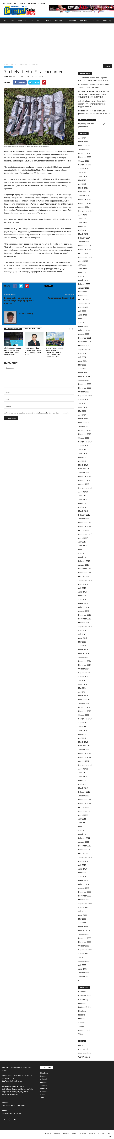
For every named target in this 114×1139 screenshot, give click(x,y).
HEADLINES (9, 20)
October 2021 (83, 346)
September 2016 (85, 580)
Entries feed (83, 1049)
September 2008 (85, 950)
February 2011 (84, 838)
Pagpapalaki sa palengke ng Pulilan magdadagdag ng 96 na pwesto (19, 300)
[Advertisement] (57, 43)
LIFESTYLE (71, 20)
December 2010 (84, 846)
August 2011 (83, 815)
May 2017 (82, 550)
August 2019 (83, 446)
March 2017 (83, 557)
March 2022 (83, 326)
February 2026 (84, 146)
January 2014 (83, 703)
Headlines (13, 64)
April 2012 (82, 784)
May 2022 (82, 319)
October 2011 (83, 807)
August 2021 (83, 353)
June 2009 (82, 915)
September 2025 (85, 165)
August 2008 (83, 954)
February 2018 (84, 515)
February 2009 (84, 930)
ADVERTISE (32, 3)
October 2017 (83, 530)
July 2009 (82, 911)
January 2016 (83, 611)
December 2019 (84, 430)
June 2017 (82, 546)
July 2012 (82, 773)
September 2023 (85, 257)
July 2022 (82, 311)
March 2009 (83, 927)
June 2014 (82, 684)
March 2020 (83, 419)
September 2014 (85, 673)
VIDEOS (96, 20)
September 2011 (85, 811)
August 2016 (83, 584)
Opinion (81, 1019)
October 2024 (83, 207)
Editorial (43, 1079)
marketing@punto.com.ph (11, 1113)
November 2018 (84, 480)
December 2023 (84, 246)
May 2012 (82, 780)
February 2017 (84, 561)
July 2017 (82, 542)
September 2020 (85, 396)
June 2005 (82, 969)
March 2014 (83, 696)
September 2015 (85, 626)
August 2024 (83, 215)
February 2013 (84, 746)
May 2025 (82, 180)
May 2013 (82, 734)
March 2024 (83, 234)
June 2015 (82, 638)
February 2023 (84, 284)
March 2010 (83, 880)
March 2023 (83, 280)
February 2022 (84, 330)
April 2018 (82, 507)
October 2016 (83, 576)
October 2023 (83, 253)
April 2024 (82, 230)
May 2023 (82, 273)
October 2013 (83, 715)
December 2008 (84, 938)
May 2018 (82, 503)
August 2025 (83, 169)
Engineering (83, 999)
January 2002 (83, 977)
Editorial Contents (85, 996)
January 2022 (83, 334)
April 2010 (82, 877)
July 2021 (82, 357)
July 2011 (82, 819)
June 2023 (82, 269)
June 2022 (82, 315)
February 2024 (84, 238)
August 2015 (83, 630)
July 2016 (82, 588)
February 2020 (84, 423)
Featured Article (84, 1007)
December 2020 (84, 384)
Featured (81, 1003)
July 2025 (82, 172)
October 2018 (83, 484)
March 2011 (83, 834)
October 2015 (83, 623)
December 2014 (84, 661)
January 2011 (83, 842)
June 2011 (82, 823)
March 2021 (83, 373)
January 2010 (83, 888)
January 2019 (83, 473)
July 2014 (82, 680)
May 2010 (82, 873)
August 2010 (83, 861)
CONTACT (23, 3)
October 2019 (83, 438)
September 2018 (85, 488)
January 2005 (83, 973)
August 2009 (83, 907)
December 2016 (84, 569)
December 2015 (84, 615)
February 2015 (84, 653)
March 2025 (83, 188)
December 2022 (84, 292)
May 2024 (82, 226)
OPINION (47, 20)
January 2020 (83, 426)
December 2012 (84, 753)
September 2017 (85, 534)
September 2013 (85, 719)
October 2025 (83, 161)
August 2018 (83, 492)
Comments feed (84, 1053)
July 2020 (82, 403)
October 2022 (83, 299)
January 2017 (83, 565)
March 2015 (83, 650)
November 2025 (84, 157)
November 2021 (84, 342)
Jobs (42, 1098)
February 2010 (84, 884)
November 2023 (84, 249)
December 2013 (84, 707)
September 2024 (85, 211)
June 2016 (82, 592)
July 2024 (82, 219)
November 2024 (84, 203)
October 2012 (83, 761)
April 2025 (82, 184)
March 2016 (83, 603)
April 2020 (82, 415)
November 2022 (84, 296)
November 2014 (84, 665)
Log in (80, 1045)
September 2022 (85, 303)
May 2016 (82, 596)
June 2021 (82, 361)
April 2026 (82, 138)
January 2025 (83, 196)
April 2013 (82, 738)
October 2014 (83, 669)
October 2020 (83, 392)
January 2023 (83, 288)
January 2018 (83, 519)
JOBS (105, 20)
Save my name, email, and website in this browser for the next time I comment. (37, 413)
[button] (110, 20)
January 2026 (83, 149)
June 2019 (82, 453)
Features (43, 1076)
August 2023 (83, 261)
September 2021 (85, 349)
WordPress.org (84, 1057)
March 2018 (83, 511)
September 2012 (85, 765)
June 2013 (82, 730)
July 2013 (82, 727)
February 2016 (84, 607)
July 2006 (82, 957)
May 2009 (82, 919)
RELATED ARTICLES (13, 329)
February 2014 (84, 700)
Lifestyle (81, 1015)
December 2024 (84, 199)
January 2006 (83, 961)
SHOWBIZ (59, 20)
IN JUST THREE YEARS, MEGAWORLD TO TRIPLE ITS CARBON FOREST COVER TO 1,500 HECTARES (54, 352)
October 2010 (83, 853)
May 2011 (82, 827)
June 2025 (82, 176)
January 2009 (83, 934)
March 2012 (83, 788)
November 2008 (84, 942)
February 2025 (84, 192)
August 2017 (83, 538)
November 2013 (84, 711)
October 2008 (83, 946)
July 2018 (82, 496)
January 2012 (83, 796)
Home (6, 64)
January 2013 (83, 750)
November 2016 (84, 573)
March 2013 (83, 742)
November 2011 (84, 803)
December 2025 (84, 153)
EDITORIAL (35, 20)
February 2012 (84, 792)
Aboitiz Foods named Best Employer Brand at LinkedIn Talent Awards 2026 (12, 351)
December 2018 (84, 476)
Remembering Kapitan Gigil (61, 298)
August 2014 (83, 676)
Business (82, 992)
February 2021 (84, 376)
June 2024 (82, 222)
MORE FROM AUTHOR (32, 329)
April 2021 (82, 369)
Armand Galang (12, 76)
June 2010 (82, 869)
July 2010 (82, 865)
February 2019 (84, 469)
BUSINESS (84, 20)
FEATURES (22, 20)
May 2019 (82, 457)
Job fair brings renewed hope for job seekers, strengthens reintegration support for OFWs (92, 104)
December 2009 (84, 892)
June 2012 (82, 777)
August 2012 (83, 769)
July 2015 (82, 634)
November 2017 (84, 526)
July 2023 (82, 265)
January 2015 (83, 657)
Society (81, 1026)
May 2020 (82, 411)
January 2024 (83, 242)
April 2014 (82, 692)
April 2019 (82, 461)
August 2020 (83, 399)
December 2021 (84, 338)
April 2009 (82, 923)
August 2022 (83, 307)
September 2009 (85, 904)
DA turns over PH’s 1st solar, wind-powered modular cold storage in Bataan (94, 112)
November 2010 (84, 850)
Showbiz (81, 1023)
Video (80, 1034)
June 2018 (82, 500)
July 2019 (82, 449)
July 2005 (82, 965)
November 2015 (84, 619)
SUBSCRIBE (41, 3)
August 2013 (83, 723)
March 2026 (83, 142)
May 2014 (82, 688)
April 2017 (82, 553)
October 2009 (83, 900)
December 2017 (84, 523)
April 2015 (82, 646)
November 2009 (84, 896)
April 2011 (82, 830)
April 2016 (82, 600)
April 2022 (82, 323)
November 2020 (84, 388)
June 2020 (82, 407)
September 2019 (85, 442)
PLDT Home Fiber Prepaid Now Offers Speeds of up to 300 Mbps (33, 351)
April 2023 (82, 276)
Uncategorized (84, 1030)
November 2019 (84, 434)
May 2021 (82, 365)
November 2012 (84, 757)
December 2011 (84, 800)
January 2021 (83, 380)
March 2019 (83, 465)
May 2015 (82, 642)
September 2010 (85, 857)
